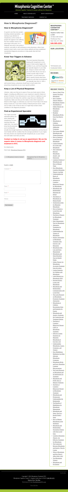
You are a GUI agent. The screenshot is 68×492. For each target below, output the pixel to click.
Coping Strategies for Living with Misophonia (58, 145)
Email (6, 192)
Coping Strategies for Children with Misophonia (58, 272)
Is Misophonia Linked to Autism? (14, 157)
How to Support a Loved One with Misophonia (58, 139)
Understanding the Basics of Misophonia (58, 176)
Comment (7, 169)
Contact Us (43, 17)
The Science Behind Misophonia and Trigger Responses (58, 133)
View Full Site (34, 485)
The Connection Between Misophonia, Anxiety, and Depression (57, 153)
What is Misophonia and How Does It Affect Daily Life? (58, 454)
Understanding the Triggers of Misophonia (58, 233)
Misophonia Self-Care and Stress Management (58, 249)
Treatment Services (28, 17)
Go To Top (63, 473)
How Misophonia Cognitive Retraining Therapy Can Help (58, 170)
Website (6, 199)
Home (16, 13)
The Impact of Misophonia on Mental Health (57, 198)
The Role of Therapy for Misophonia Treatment (58, 217)
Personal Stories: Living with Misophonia (57, 282)
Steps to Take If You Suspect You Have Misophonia (58, 94)
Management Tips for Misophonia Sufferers (36, 157)
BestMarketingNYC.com (39, 482)
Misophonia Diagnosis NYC (18, 150)
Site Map (38, 480)
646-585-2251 (56, 43)
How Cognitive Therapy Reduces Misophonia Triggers (58, 100)
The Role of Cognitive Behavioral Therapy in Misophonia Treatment (58, 389)
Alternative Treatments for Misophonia (57, 227)
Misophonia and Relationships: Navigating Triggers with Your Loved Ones (58, 429)
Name (6, 186)
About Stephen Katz (29, 13)
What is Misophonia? (47, 13)
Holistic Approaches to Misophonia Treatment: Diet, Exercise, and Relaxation (58, 241)
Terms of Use (31, 480)
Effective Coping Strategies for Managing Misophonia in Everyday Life (57, 337)
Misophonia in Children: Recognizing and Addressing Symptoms (57, 125)
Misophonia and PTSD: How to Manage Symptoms (58, 380)
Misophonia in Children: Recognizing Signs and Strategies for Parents (58, 307)
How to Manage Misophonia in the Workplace (58, 421)
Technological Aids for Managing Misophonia (58, 205)
